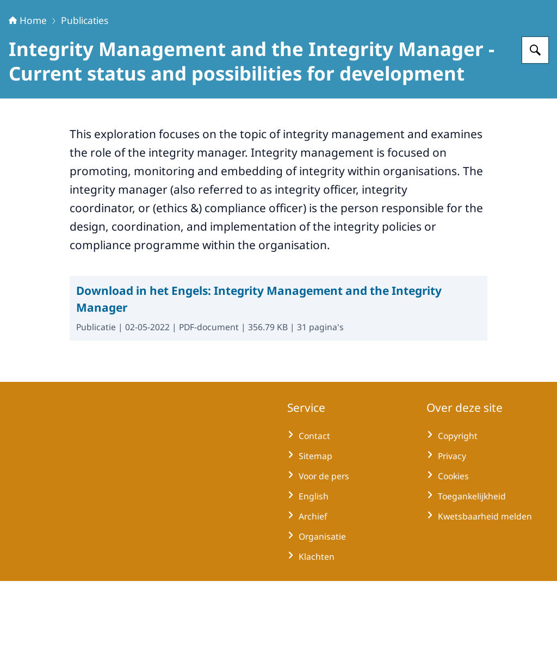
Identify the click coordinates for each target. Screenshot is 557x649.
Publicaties (84, 88)
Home (28, 88)
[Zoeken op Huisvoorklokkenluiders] (535, 118)
